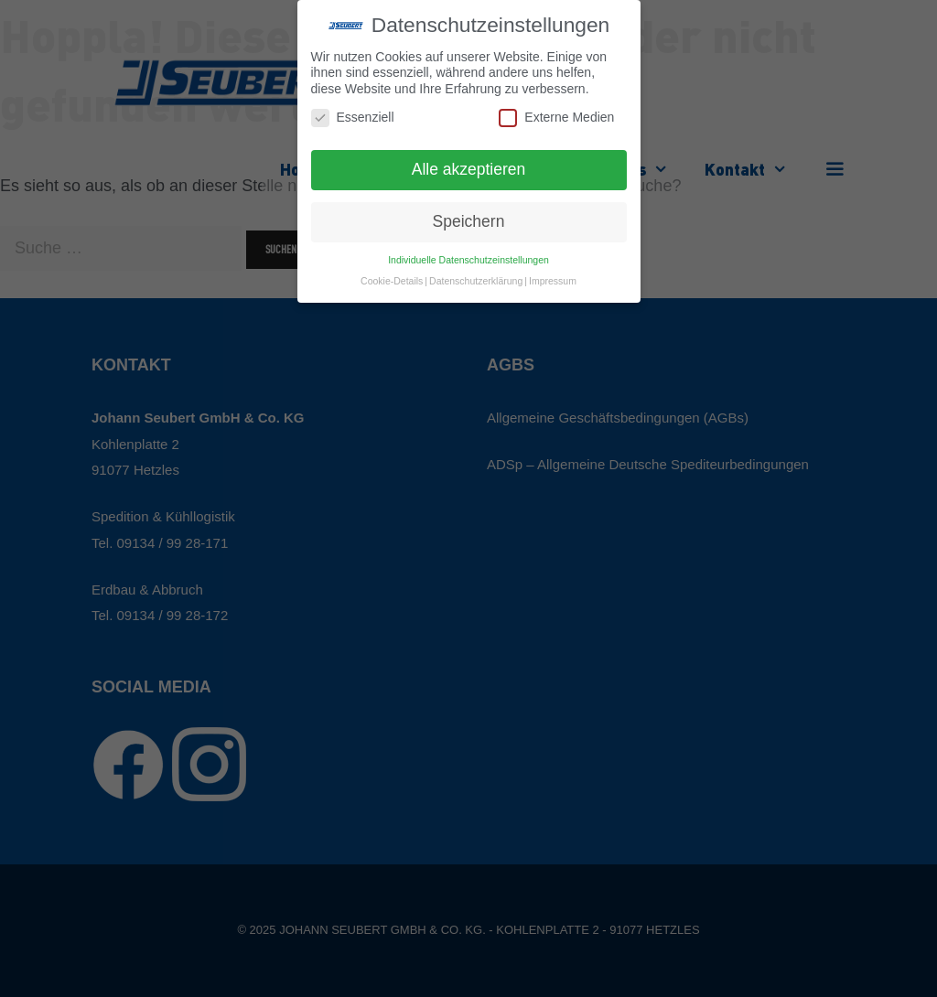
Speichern (469, 221)
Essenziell (352, 117)
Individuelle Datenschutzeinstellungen (468, 259)
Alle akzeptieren (469, 169)
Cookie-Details (392, 280)
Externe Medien (556, 117)
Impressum (552, 280)
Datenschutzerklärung (475, 280)
